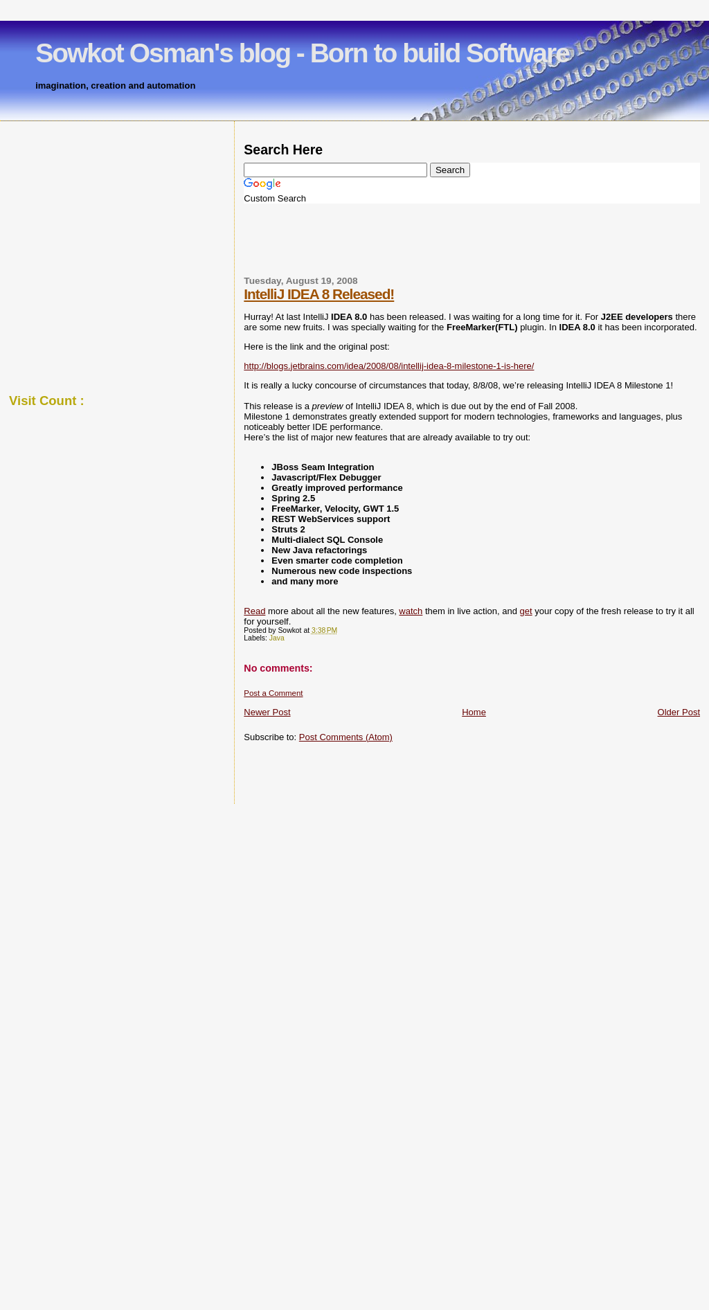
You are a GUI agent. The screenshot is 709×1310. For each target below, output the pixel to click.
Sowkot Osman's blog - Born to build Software (302, 53)
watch (410, 611)
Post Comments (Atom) (346, 737)
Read (254, 611)
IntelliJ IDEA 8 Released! (319, 294)
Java (277, 638)
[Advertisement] (328, 246)
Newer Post (267, 712)
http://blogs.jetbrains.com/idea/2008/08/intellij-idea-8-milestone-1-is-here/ (389, 366)
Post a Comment (273, 693)
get (526, 611)
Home (474, 712)
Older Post (679, 712)
